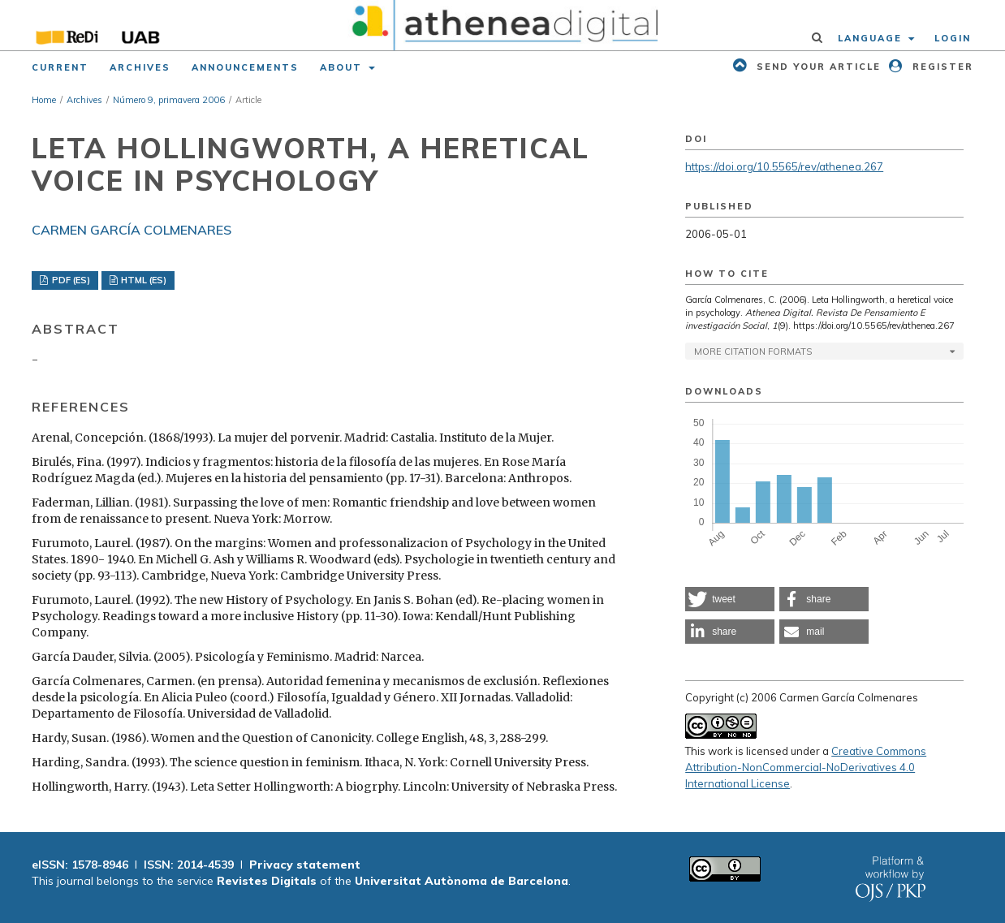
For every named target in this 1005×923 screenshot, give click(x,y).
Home (44, 100)
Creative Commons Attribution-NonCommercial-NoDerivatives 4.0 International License (805, 767)
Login (952, 38)
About (343, 67)
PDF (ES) (70, 280)
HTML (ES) (142, 280)
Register (940, 66)
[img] (502, 25)
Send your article (817, 66)
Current (60, 67)
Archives (140, 67)
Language (872, 38)
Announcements (245, 67)
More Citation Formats (753, 351)
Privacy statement (304, 864)
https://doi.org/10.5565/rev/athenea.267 (784, 166)
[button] (729, 599)
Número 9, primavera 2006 (169, 100)
